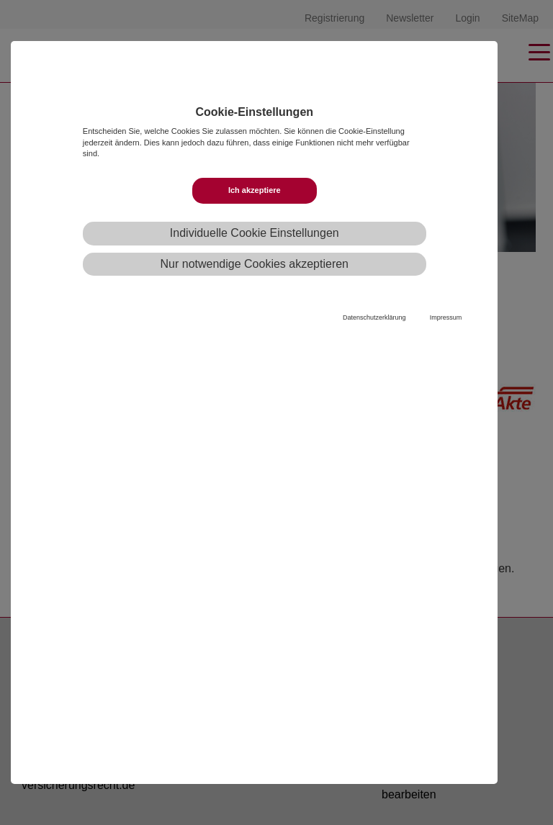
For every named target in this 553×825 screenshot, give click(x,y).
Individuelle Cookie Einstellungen (254, 233)
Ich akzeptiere (254, 190)
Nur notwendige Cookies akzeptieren (255, 264)
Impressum (446, 317)
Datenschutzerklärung (374, 317)
